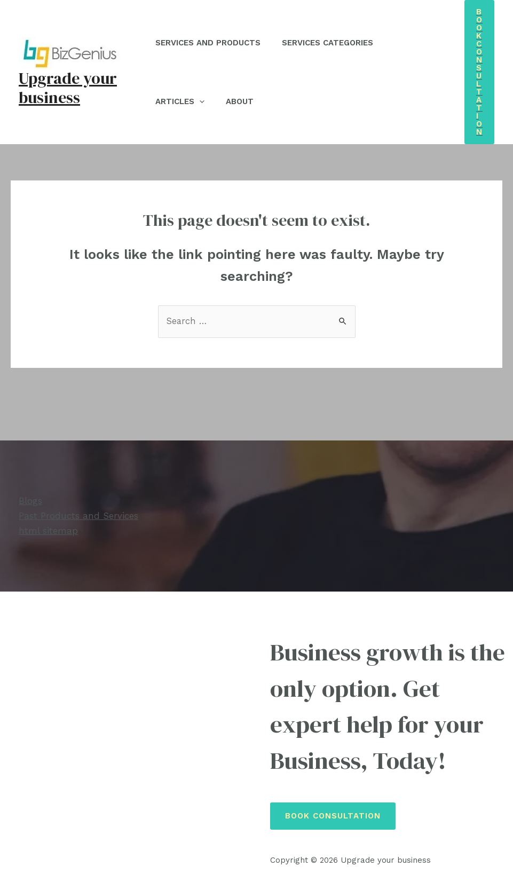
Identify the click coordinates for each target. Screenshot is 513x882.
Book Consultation (333, 815)
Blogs (30, 501)
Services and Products (210, 43)
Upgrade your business (68, 87)
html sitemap (48, 530)
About (248, 101)
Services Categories (335, 43)
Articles (182, 101)
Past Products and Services (78, 515)
